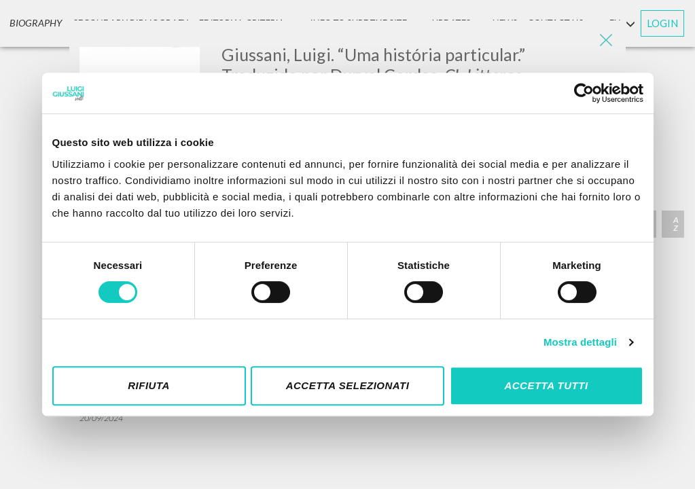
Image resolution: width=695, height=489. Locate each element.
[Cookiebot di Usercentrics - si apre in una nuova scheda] (583, 93)
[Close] (605, 40)
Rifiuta (149, 385)
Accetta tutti (546, 385)
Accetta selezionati (348, 385)
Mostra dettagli (580, 342)
